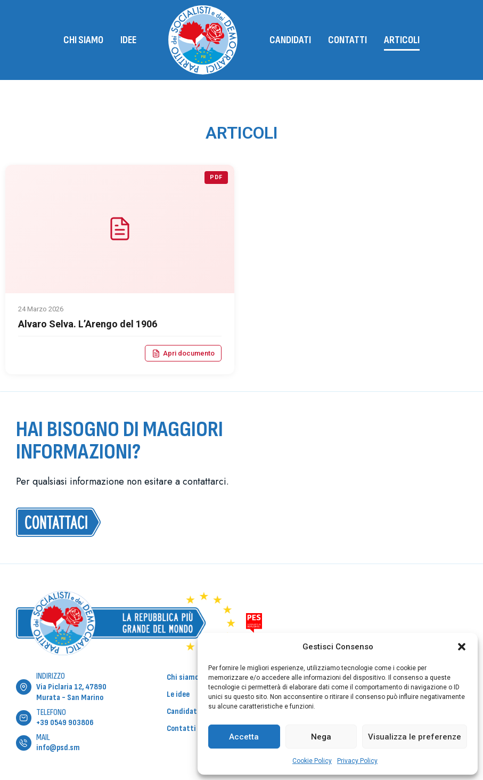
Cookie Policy (312, 761)
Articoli (402, 40)
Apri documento (183, 353)
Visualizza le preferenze (414, 737)
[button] (461, 646)
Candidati (290, 40)
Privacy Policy (357, 761)
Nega (321, 737)
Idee (128, 40)
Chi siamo (83, 40)
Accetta (244, 737)
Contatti (347, 40)
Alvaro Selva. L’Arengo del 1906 (87, 323)
